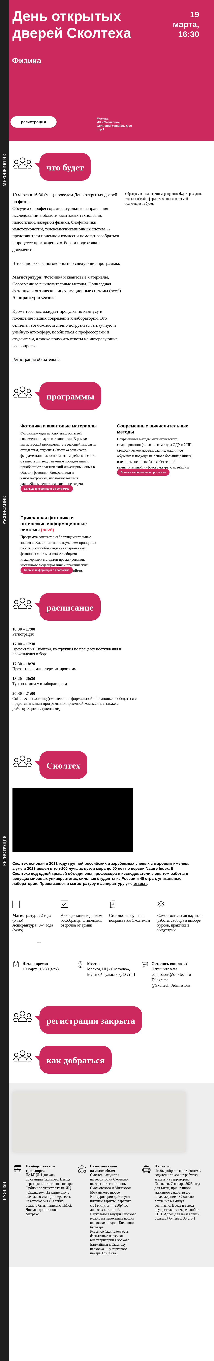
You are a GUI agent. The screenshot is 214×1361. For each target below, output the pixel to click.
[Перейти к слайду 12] (112, 1030)
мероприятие (4, 170)
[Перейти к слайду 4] (83, 1030)
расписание (4, 510)
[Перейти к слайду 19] (138, 1030)
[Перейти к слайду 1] (72, 1030)
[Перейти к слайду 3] (80, 1030)
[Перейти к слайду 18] (134, 1030)
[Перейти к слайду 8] (98, 1030)
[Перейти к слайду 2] (76, 1030)
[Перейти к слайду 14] (120, 1030)
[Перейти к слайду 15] (123, 1030)
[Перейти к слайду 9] (101, 1030)
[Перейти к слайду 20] (141, 1030)
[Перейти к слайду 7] (94, 1030)
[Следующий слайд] (204, 1004)
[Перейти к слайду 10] (105, 1030)
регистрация (33, 122)
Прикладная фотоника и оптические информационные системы (54, 537)
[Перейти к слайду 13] (116, 1030)
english (4, 1191)
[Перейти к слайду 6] (91, 1030)
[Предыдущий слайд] (10, 1004)
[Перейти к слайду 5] (87, 1030)
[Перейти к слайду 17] (130, 1030)
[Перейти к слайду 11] (109, 1030)
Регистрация (24, 359)
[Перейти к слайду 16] (127, 1030)
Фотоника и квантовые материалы (59, 425)
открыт (140, 912)
